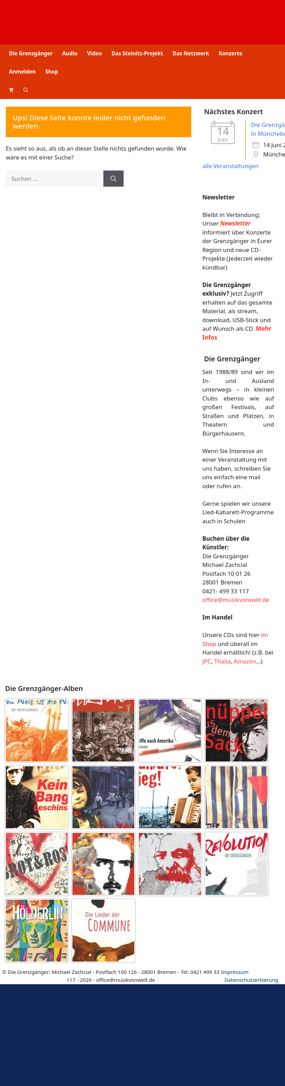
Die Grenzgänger (31, 53)
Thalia (222, 661)
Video (94, 53)
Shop (51, 71)
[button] (26, 90)
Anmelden (22, 71)
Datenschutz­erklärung (251, 979)
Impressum (234, 971)
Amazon (245, 661)
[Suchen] (113, 179)
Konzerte (230, 53)
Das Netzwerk (191, 53)
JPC (206, 661)
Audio (70, 53)
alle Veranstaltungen (230, 166)
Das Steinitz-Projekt (137, 53)
